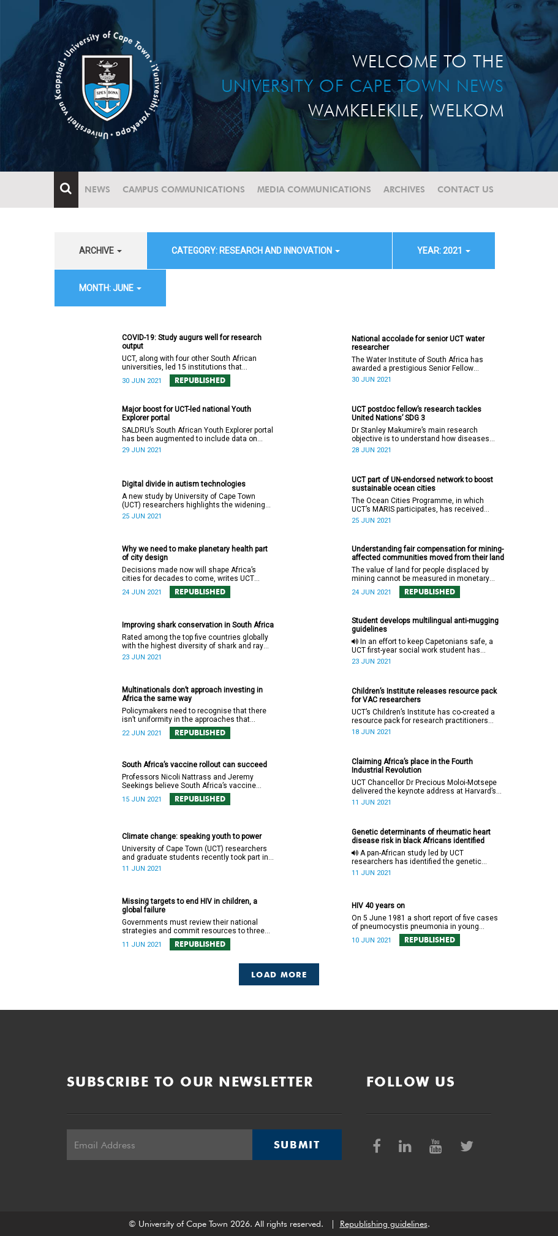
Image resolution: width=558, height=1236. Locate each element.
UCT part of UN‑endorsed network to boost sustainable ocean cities (423, 484)
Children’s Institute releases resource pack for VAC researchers (424, 695)
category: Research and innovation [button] (256, 251)
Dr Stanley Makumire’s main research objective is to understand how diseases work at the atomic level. (420, 434)
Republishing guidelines (384, 1224)
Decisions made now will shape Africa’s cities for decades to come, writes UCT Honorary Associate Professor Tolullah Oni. (195, 574)
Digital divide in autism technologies (184, 484)
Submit (297, 1145)
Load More (279, 974)
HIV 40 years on (378, 905)
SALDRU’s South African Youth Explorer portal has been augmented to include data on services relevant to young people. (197, 434)
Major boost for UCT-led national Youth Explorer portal (186, 413)
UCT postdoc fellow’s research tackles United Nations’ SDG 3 (416, 413)
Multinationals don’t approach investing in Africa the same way (192, 694)
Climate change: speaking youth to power (192, 836)
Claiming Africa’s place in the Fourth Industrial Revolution (412, 766)
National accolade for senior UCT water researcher (418, 343)
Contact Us (466, 189)
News (98, 189)
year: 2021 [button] (443, 251)
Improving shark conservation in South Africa (198, 625)
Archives (405, 189)
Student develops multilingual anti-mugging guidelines (425, 625)
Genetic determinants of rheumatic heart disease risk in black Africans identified (421, 836)
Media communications (315, 189)
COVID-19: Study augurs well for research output (192, 342)
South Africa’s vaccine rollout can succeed (194, 764)
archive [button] (100, 251)
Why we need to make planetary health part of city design (195, 553)
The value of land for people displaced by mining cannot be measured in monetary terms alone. (420, 574)
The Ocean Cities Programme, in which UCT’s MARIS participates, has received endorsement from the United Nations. (418, 505)
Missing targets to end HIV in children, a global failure (189, 905)
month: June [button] (110, 288)
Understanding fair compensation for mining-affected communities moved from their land (428, 553)
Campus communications (184, 189)
